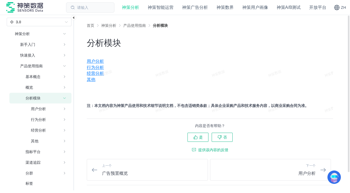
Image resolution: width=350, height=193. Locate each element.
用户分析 (95, 61)
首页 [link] (90, 25)
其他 (91, 79)
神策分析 (108, 25)
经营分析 (95, 73)
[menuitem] (210, 61)
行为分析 (95, 67)
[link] (108, 25)
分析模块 (160, 25)
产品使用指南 (134, 25)
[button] (340, 7)
